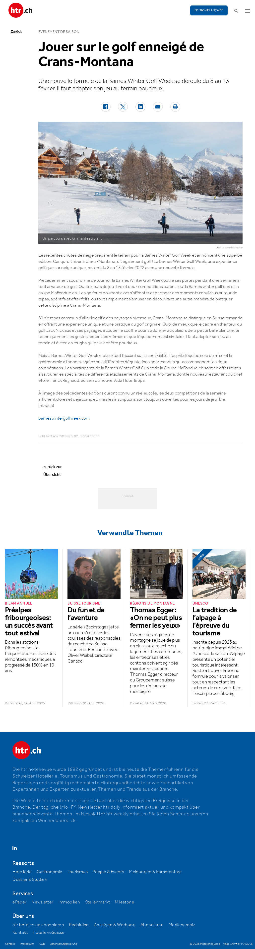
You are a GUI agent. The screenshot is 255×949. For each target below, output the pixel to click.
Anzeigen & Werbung (114, 924)
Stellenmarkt (97, 902)
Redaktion (79, 924)
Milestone (124, 902)
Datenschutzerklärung (63, 944)
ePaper (19, 902)
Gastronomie (49, 871)
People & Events (108, 871)
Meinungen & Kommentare (155, 871)
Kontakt (20, 932)
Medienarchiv (182, 924)
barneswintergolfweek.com (64, 418)
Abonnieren (152, 924)
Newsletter (43, 902)
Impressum (27, 944)
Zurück (16, 31)
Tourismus (77, 871)
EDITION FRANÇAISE (209, 10)
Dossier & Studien (29, 879)
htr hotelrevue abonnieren (38, 924)
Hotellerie (22, 871)
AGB (42, 944)
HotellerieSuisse (48, 932)
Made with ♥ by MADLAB (238, 944)
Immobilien (69, 902)
